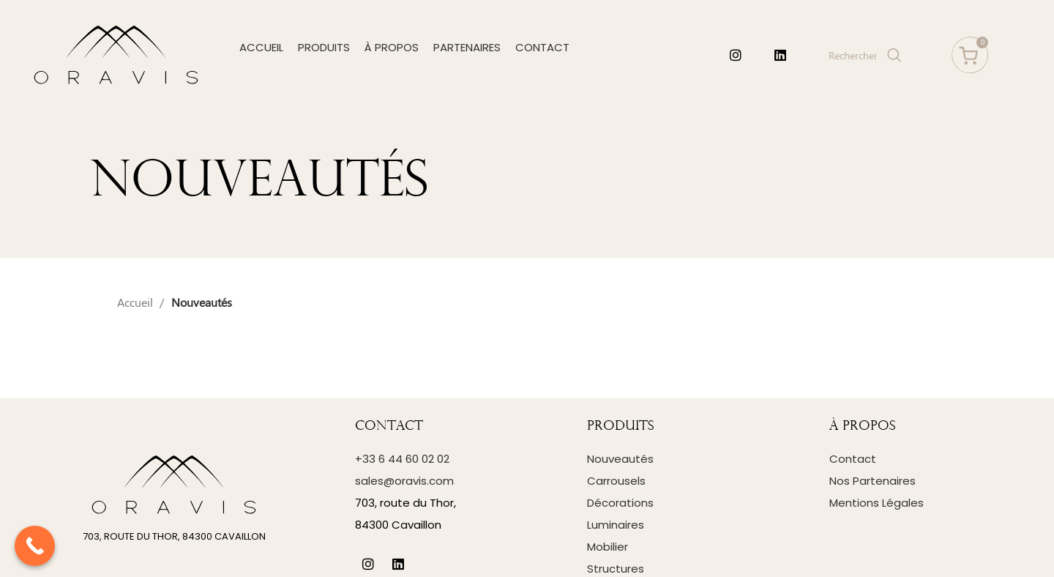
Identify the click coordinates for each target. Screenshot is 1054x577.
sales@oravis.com (404, 480)
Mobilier (607, 546)
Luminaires (615, 524)
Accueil (136, 302)
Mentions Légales (876, 502)
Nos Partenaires (872, 480)
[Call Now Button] (35, 546)
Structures (615, 568)
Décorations (620, 502)
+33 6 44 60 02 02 (402, 458)
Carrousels (616, 480)
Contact (852, 458)
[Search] (863, 55)
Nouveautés (620, 458)
